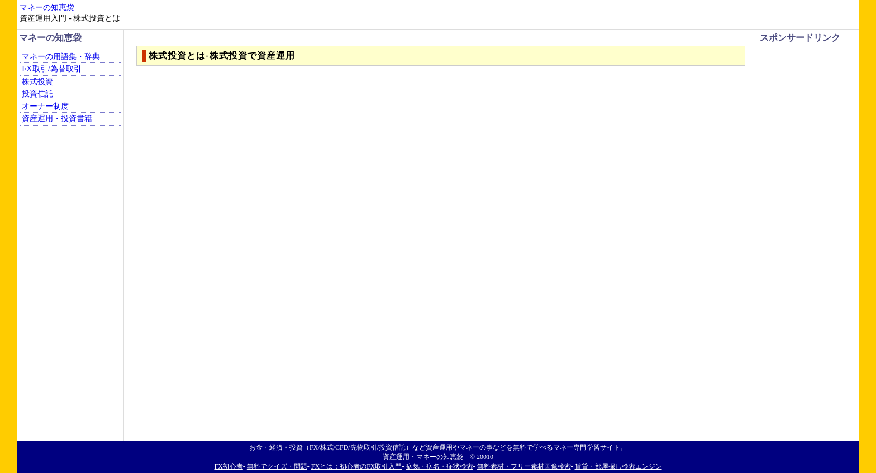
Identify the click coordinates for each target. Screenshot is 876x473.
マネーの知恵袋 (47, 7)
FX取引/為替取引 (51, 68)
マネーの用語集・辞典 (61, 56)
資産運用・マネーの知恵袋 (423, 457)
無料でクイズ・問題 (277, 466)
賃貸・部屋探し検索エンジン (618, 466)
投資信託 (37, 93)
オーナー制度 (45, 106)
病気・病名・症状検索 (439, 466)
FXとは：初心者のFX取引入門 (356, 466)
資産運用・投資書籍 (57, 118)
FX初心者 (228, 466)
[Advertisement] (805, 76)
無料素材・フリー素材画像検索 (524, 466)
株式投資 (37, 81)
